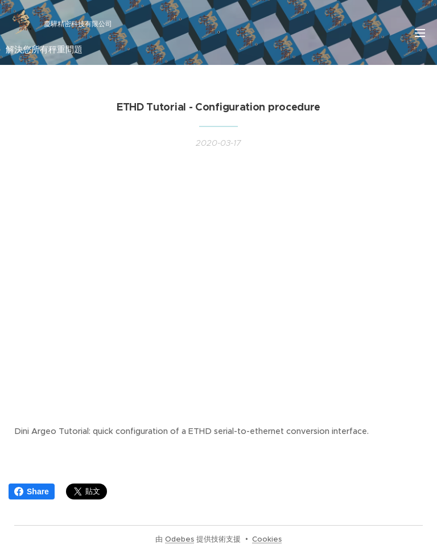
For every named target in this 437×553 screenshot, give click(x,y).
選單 (420, 33)
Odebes (179, 539)
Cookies (267, 539)
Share (31, 491)
